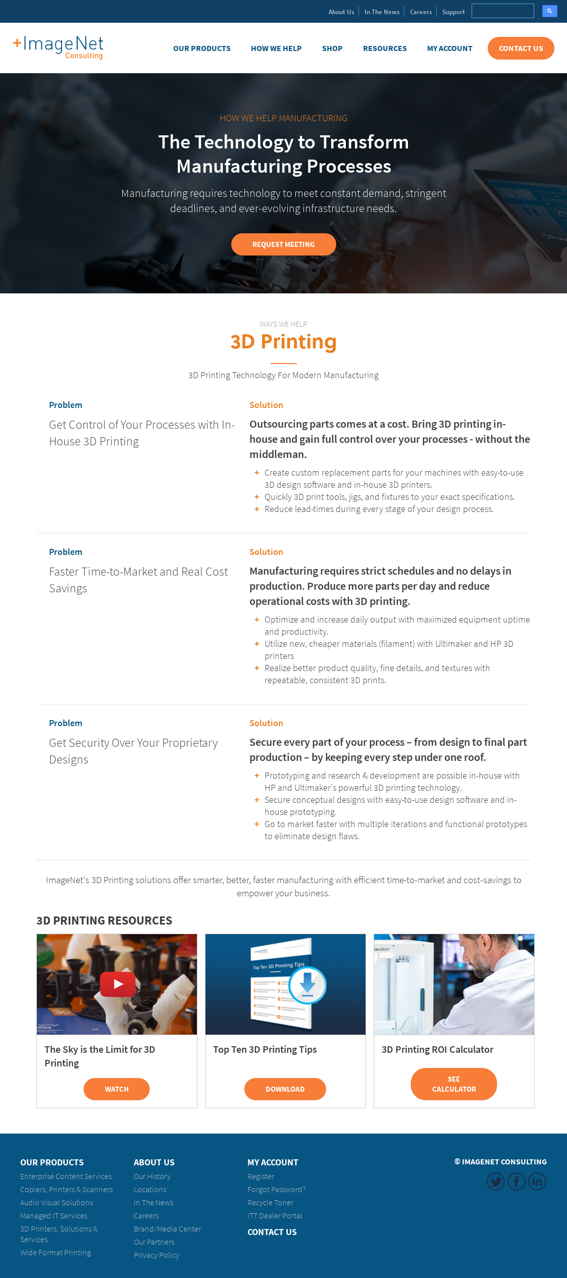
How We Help (276, 48)
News (382, 12)
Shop (332, 48)
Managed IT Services (53, 1215)
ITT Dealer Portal (274, 1215)
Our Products (202, 48)
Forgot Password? (276, 1189)
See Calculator (454, 1084)
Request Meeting (283, 244)
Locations (150, 1189)
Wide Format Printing (55, 1252)
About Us (154, 1162)
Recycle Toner (270, 1202)
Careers (421, 12)
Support (453, 12)
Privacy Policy (156, 1255)
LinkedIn (537, 1181)
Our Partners (154, 1242)
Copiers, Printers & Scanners (66, 1189)
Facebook (516, 1181)
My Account (450, 48)
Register (260, 1176)
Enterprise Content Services (66, 1176)
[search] (502, 11)
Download (285, 1089)
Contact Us (521, 48)
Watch (117, 1089)
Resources (385, 48)
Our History (152, 1176)
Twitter (495, 1181)
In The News (153, 1202)
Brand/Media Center (167, 1228)
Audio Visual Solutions (56, 1202)
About (341, 12)
